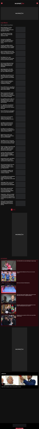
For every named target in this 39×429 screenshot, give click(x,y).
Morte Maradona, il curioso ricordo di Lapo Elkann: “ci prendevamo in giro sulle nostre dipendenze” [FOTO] (7, 29)
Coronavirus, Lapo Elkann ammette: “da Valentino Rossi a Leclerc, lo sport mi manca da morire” (7, 41)
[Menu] (2, 3)
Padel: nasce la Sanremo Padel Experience (23, 282)
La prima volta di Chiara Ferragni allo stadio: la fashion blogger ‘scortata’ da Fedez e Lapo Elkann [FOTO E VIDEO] (7, 154)
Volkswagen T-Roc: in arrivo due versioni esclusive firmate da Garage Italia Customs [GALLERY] (7, 183)
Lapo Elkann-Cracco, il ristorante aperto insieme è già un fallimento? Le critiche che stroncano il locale (8, 141)
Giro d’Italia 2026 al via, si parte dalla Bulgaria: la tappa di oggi (26, 260)
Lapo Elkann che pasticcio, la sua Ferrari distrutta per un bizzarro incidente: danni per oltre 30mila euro (7, 77)
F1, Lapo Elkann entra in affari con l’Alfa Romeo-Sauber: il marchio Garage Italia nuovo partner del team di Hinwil (7, 100)
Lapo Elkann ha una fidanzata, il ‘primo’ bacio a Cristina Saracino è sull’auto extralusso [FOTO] (7, 130)
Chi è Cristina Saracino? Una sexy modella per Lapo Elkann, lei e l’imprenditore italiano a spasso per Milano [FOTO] (7, 166)
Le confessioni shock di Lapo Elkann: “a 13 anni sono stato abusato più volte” (6, 34)
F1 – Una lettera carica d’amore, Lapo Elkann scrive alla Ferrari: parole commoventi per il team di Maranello (7, 106)
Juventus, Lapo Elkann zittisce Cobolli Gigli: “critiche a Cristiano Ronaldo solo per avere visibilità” (7, 46)
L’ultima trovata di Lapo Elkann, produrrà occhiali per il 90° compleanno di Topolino (7, 82)
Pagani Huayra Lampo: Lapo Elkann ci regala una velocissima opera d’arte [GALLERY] (7, 135)
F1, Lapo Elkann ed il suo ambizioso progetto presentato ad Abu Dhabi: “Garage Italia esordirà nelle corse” (8, 178)
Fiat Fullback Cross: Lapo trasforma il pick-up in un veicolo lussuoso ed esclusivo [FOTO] (7, 58)
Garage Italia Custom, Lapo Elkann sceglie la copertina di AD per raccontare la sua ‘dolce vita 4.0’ (7, 159)
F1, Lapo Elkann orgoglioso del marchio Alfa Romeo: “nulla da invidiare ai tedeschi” (7, 171)
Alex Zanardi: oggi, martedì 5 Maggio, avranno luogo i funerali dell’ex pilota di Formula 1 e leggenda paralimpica (26, 295)
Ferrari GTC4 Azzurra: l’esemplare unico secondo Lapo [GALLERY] (7, 111)
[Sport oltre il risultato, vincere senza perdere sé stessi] (2, 384)
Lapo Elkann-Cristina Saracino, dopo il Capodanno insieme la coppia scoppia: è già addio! (7, 124)
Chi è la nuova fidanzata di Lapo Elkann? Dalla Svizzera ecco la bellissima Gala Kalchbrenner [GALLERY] (7, 65)
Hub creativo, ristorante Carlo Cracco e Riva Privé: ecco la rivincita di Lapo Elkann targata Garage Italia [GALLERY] (7, 190)
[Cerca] (37, 3)
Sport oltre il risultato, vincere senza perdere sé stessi (11, 386)
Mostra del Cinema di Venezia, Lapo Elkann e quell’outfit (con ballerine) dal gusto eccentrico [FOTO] (7, 203)
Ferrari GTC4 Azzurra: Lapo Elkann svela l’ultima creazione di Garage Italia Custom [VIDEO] (8, 88)
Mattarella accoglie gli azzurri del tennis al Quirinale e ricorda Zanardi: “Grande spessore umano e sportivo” (26, 305)
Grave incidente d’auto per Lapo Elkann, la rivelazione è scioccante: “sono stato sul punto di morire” (8, 52)
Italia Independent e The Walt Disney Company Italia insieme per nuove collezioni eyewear (7, 70)
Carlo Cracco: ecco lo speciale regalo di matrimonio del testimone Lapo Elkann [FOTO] (7, 118)
